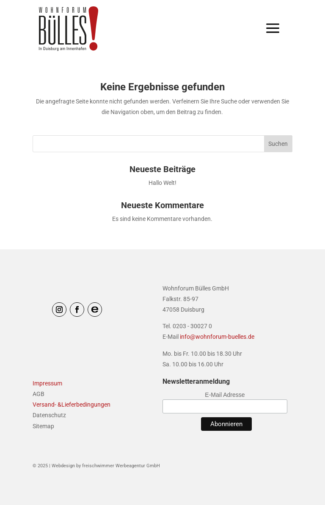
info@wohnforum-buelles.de (217, 336)
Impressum (47, 383)
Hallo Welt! (162, 182)
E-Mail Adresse (225, 394)
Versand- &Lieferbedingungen (71, 404)
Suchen (278, 143)
